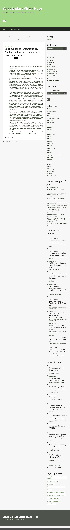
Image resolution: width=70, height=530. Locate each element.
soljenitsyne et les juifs (53, 498)
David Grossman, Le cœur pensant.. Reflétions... (57, 315)
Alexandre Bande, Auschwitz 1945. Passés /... (57, 290)
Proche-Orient (52, 157)
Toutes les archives (54, 80)
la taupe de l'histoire (52, 501)
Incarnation (57, 187)
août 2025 (51, 58)
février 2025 (52, 67)
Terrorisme (51, 171)
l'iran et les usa (51, 504)
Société (50, 164)
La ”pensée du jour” (52, 189)
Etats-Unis (51, 122)
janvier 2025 (52, 69)
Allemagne (51, 109)
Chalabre (57, 216)
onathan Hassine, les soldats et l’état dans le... (57, 407)
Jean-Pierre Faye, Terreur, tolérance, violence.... (58, 417)
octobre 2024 (52, 76)
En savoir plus (54, 528)
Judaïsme (50, 141)
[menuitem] (5, 29)
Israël (49, 139)
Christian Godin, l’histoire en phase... (56, 398)
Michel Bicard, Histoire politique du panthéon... (57, 388)
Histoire (50, 132)
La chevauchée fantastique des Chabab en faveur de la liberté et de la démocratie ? (22, 52)
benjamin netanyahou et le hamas (55, 492)
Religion (50, 159)
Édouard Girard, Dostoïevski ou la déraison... (57, 327)
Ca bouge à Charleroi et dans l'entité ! (56, 220)
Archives (10, 29)
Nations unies (51, 148)
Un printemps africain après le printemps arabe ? (16, 40)
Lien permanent (9, 137)
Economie (50, 120)
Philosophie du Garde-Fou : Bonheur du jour (57, 211)
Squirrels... (49, 187)
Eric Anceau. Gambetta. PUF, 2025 (57, 427)
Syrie (49, 166)
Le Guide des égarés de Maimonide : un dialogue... (58, 265)
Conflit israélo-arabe (53, 118)
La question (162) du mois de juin (55, 202)
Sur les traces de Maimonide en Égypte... (57, 379)
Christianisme (51, 116)
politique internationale (54, 155)
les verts (49, 490)
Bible (49, 113)
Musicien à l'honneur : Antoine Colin (56, 193)
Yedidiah (52, 263)
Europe (50, 125)
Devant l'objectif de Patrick (59, 207)
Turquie (50, 173)
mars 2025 (51, 64)
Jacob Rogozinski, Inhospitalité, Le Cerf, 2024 (58, 351)
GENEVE (50, 129)
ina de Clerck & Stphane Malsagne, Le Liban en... (57, 436)
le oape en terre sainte (53, 481)
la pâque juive (50, 484)
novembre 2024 (53, 73)
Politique (50, 152)
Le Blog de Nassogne (57, 200)
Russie (50, 162)
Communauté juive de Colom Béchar (56, 369)
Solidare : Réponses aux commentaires (56, 209)
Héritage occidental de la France (55, 223)
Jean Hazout (53, 239)
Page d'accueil (29, 37)
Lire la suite (50, 39)
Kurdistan (50, 143)
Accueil (5, 29)
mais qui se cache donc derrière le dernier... (56, 477)
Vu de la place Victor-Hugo (22, 8)
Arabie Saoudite (52, 111)
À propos (17, 29)
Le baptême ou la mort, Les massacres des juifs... (57, 241)
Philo (49, 150)
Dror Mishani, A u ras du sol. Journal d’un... (57, 456)
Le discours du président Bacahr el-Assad (13, 37)
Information (51, 134)
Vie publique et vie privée (54, 176)
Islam (49, 136)
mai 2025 (51, 60)
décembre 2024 (53, 71)
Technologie (51, 169)
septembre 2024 (53, 78)
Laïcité (50, 146)
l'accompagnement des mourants (56, 487)
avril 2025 (51, 62)
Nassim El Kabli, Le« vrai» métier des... (57, 339)
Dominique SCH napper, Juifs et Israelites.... (57, 446)
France (50, 127)
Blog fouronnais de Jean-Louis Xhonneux (54, 195)
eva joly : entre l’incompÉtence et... (56, 495)
